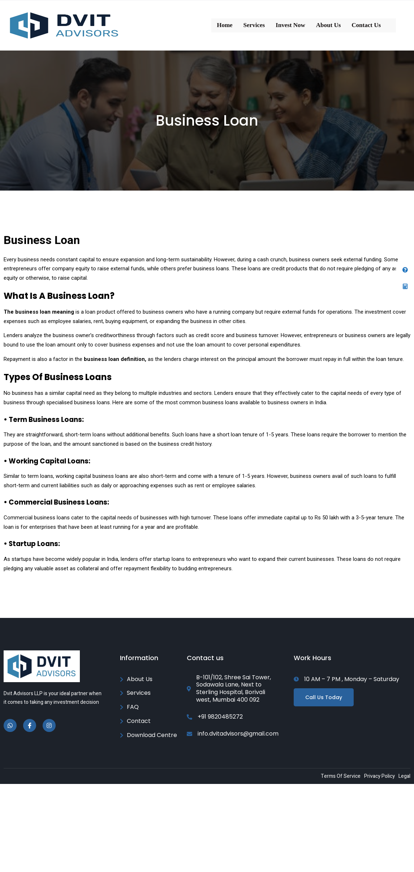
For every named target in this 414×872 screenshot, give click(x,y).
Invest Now (290, 25)
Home (224, 25)
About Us (328, 25)
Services (254, 25)
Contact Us (366, 25)
